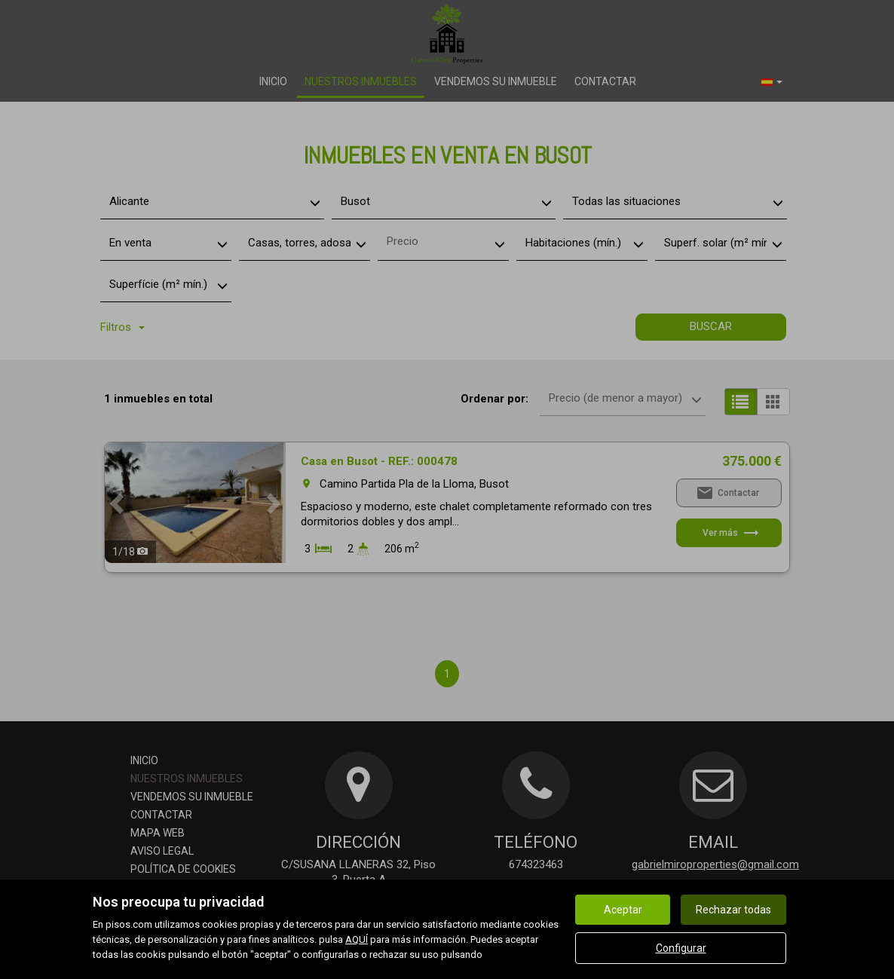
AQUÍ (356, 939)
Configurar (681, 948)
